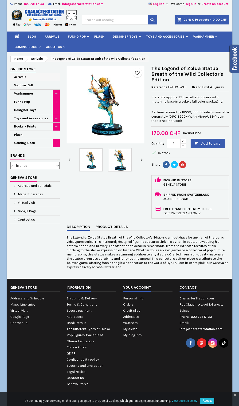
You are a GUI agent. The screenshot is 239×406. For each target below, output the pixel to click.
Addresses (75, 317)
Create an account (214, 4)
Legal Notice (76, 372)
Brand (196, 87)
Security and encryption (85, 366)
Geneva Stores (78, 384)
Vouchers (130, 323)
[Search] (119, 19)
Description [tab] (78, 226)
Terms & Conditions (82, 304)
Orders (128, 304)
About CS (54, 47)
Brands (17, 155)
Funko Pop (77, 37)
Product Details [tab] (112, 226)
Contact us (26, 220)
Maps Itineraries (30, 194)
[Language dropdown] (159, 4)
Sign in (191, 4)
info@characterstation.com (82, 4)
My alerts (130, 329)
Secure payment (79, 311)
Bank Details (76, 323)
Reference (159, 87)
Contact (188, 287)
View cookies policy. (185, 400)
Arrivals (52, 37)
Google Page (26, 211)
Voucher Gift (23, 85)
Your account (137, 287)
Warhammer (203, 37)
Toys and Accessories (165, 37)
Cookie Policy (77, 347)
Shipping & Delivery (82, 298)
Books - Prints (25, 126)
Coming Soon (26, 47)
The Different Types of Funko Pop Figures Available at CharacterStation (88, 335)
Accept (207, 400)
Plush (99, 37)
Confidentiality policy (83, 360)
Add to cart (207, 143)
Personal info (133, 298)
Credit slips (132, 311)
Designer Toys (125, 37)
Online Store (23, 69)
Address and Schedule (34, 186)
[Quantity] (174, 143)
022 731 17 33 (34, 4)
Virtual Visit (26, 203)
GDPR (71, 353)
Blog (32, 37)
